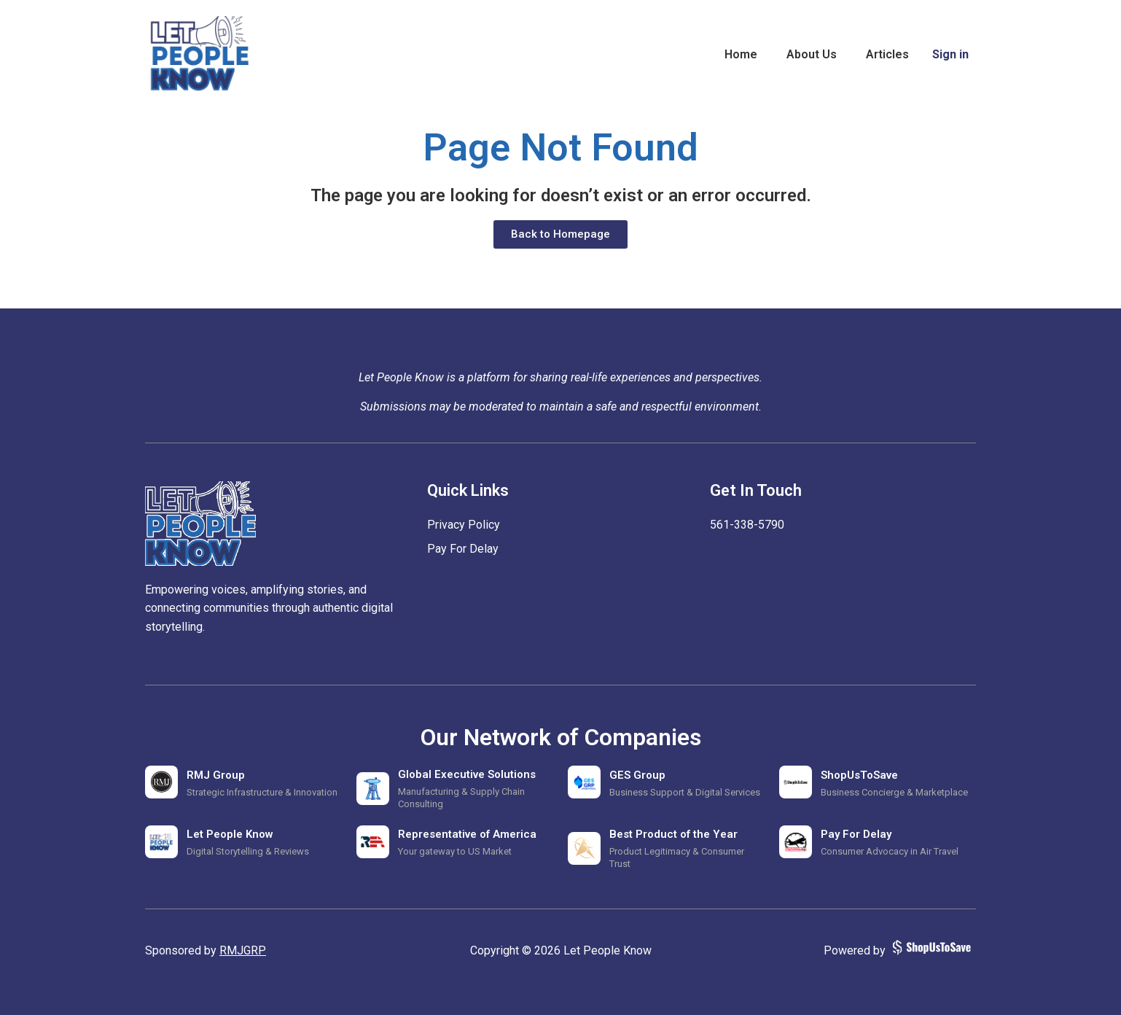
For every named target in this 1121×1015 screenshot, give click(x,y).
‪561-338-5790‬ (747, 525)
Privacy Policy (463, 525)
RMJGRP (242, 950)
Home (740, 54)
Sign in (950, 54)
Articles (887, 54)
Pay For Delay (463, 549)
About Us (811, 54)
